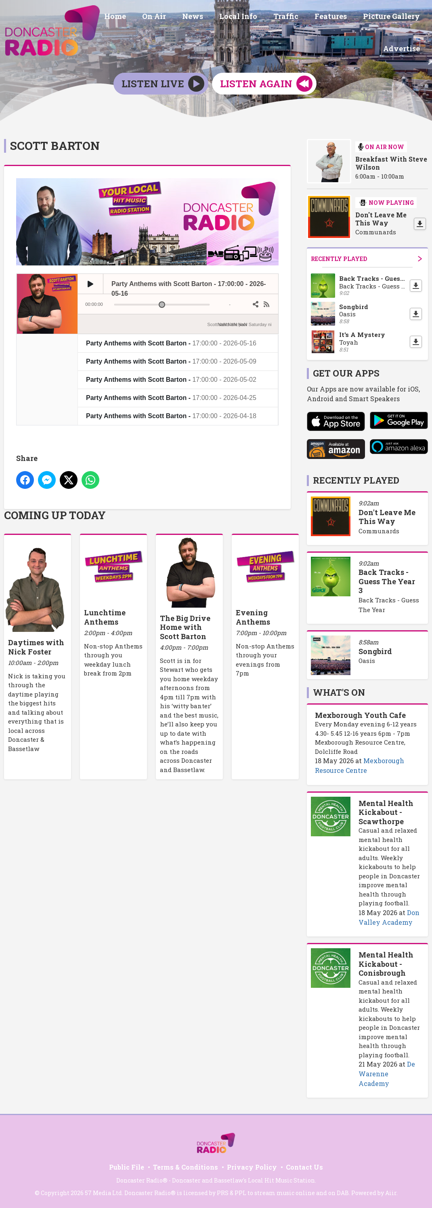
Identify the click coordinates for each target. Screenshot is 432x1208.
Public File (126, 1166)
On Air (172, 17)
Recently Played (366, 257)
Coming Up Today (55, 514)
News (207, 17)
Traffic (293, 17)
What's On (339, 691)
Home (136, 17)
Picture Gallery (393, 17)
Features (335, 17)
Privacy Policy (252, 1166)
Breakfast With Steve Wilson (391, 162)
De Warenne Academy (387, 1072)
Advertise (403, 47)
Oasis (367, 659)
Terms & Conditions (185, 1166)
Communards (379, 529)
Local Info (249, 17)
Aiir (390, 1191)
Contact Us (304, 1166)
